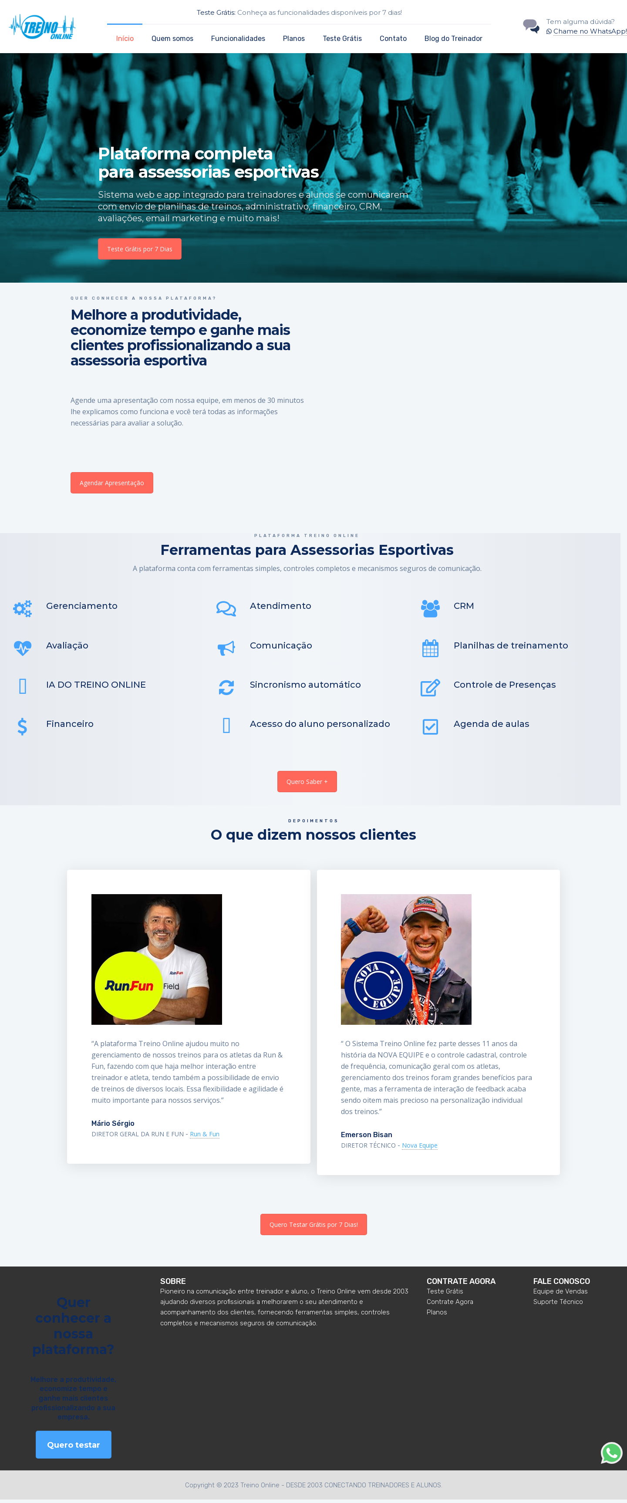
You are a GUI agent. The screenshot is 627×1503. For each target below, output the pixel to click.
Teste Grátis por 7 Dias (139, 249)
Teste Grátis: (216, 12)
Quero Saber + (307, 785)
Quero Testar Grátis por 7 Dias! (314, 1228)
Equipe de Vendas (560, 1294)
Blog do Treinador (453, 38)
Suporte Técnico (558, 1305)
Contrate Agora (450, 1305)
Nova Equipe (420, 1149)
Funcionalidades (238, 38)
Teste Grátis (342, 38)
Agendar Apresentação (112, 483)
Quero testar (73, 1448)
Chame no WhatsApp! (590, 31)
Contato (393, 38)
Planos (294, 38)
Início (125, 38)
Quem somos (172, 38)
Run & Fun (204, 1138)
